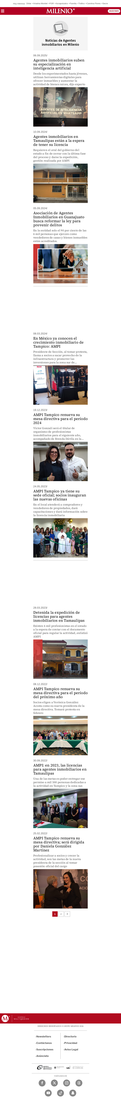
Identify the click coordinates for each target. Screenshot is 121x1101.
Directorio (70, 1036)
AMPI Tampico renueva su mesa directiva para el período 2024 (60, 418)
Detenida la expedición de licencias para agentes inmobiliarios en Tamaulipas (59, 616)
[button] (2, 12)
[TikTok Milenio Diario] (60, 1093)
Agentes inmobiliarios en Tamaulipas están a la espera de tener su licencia (59, 140)
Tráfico (82, 3)
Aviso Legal (71, 1049)
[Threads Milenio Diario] (78, 1083)
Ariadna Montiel (40, 3)
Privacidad (70, 1043)
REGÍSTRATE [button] (114, 11)
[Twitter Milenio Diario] (54, 1083)
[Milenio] (60, 11)
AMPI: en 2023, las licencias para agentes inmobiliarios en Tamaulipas (59, 769)
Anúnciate (42, 1056)
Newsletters (43, 1036)
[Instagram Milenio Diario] (66, 1083)
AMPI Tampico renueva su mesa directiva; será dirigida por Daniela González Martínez (58, 844)
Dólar (28, 3)
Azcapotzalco (62, 3)
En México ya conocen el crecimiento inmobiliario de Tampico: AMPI (58, 342)
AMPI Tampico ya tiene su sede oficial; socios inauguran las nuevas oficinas (59, 495)
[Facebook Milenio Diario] (42, 1083)
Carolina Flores (94, 3)
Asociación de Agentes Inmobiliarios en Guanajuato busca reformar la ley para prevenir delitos (58, 219)
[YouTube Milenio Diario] (48, 1093)
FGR (52, 3)
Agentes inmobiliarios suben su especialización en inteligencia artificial (58, 64)
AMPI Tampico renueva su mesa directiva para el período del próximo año (60, 692)
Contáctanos (44, 1043)
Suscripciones (44, 1049)
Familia (73, 3)
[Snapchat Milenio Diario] (72, 1093)
